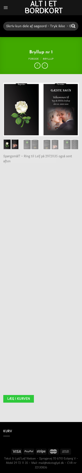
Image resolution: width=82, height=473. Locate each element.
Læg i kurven (18, 399)
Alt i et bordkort (43, 8)
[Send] (73, 26)
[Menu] (5, 8)
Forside (33, 59)
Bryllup (48, 59)
